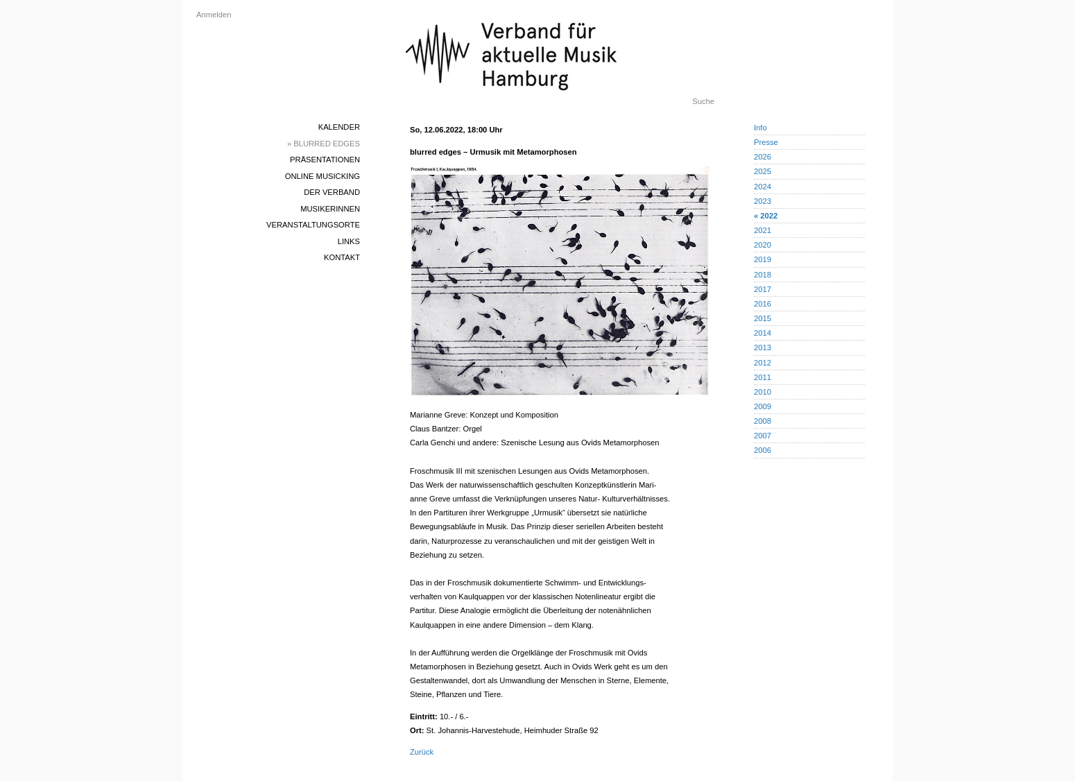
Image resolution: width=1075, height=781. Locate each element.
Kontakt (342, 257)
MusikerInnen (330, 209)
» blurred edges (323, 143)
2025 (762, 171)
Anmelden (213, 14)
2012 (762, 363)
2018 (762, 275)
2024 (762, 186)
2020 (762, 245)
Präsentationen (325, 159)
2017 (762, 289)
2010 (762, 392)
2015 (762, 318)
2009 (762, 406)
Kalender (339, 127)
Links (349, 241)
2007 (762, 435)
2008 (762, 421)
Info (760, 127)
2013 (762, 347)
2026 (762, 157)
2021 (762, 230)
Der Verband (332, 192)
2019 (762, 259)
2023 (762, 201)
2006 (762, 450)
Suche (703, 101)
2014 (762, 333)
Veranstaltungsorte (313, 225)
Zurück (421, 752)
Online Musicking (322, 176)
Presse (766, 142)
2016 (762, 304)
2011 (762, 377)
